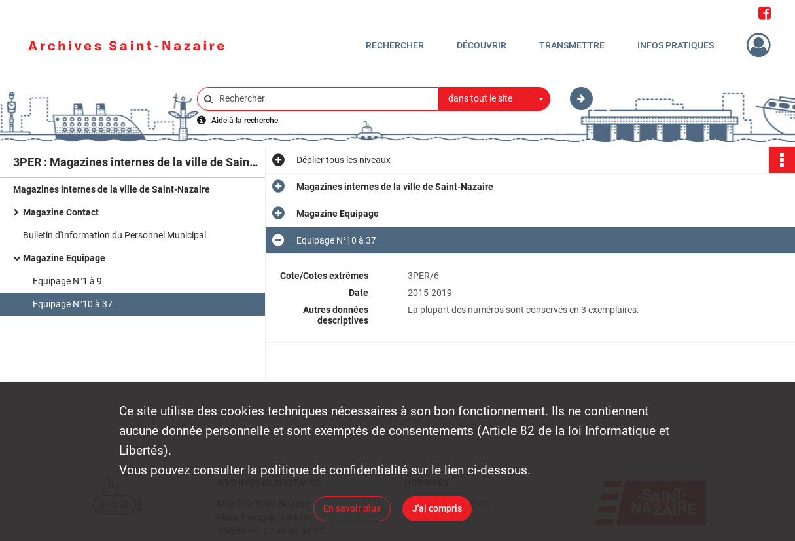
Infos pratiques (675, 45)
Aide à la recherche (244, 120)
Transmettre (572, 45)
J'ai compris (437, 508)
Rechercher (395, 45)
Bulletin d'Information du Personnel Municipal (114, 235)
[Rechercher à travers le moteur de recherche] (324, 98)
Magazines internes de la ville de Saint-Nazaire (111, 189)
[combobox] (494, 99)
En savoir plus (352, 508)
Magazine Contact (61, 212)
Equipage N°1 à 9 (67, 281)
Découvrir (481, 45)
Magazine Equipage (64, 258)
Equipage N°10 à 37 (73, 304)
